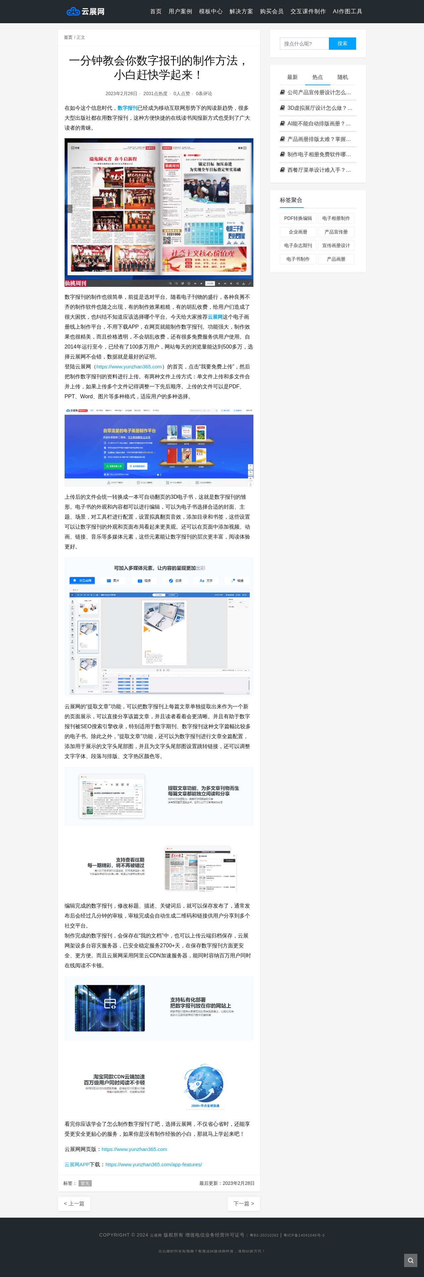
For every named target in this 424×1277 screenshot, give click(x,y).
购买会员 (272, 11)
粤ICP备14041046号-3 (309, 1235)
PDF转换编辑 (298, 218)
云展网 (216, 317)
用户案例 (180, 11)
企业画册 (298, 231)
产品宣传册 (336, 231)
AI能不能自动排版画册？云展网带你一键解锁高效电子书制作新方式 (318, 123)
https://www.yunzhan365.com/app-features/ (158, 1164)
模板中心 (211, 11)
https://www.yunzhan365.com (130, 366)
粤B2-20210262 (260, 1235)
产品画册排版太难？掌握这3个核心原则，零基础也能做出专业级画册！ (318, 139)
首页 (156, 11)
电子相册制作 (336, 218)
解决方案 (241, 11)
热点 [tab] (317, 77)
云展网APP (78, 1164)
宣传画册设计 (336, 245)
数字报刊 (128, 108)
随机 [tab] (343, 77)
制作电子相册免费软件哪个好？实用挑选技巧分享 (318, 154)
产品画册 (336, 259)
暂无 (85, 1183)
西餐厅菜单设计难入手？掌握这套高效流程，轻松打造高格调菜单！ (318, 170)
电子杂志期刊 (298, 245)
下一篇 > (244, 1203)
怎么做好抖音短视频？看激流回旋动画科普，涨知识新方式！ (212, 1252)
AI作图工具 (348, 11)
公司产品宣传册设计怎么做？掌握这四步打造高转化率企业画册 (318, 92)
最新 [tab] (292, 77)
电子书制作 (298, 259)
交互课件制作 (308, 11)
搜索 (342, 43)
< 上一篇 (74, 1203)
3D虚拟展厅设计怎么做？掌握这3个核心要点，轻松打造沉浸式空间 (318, 108)
